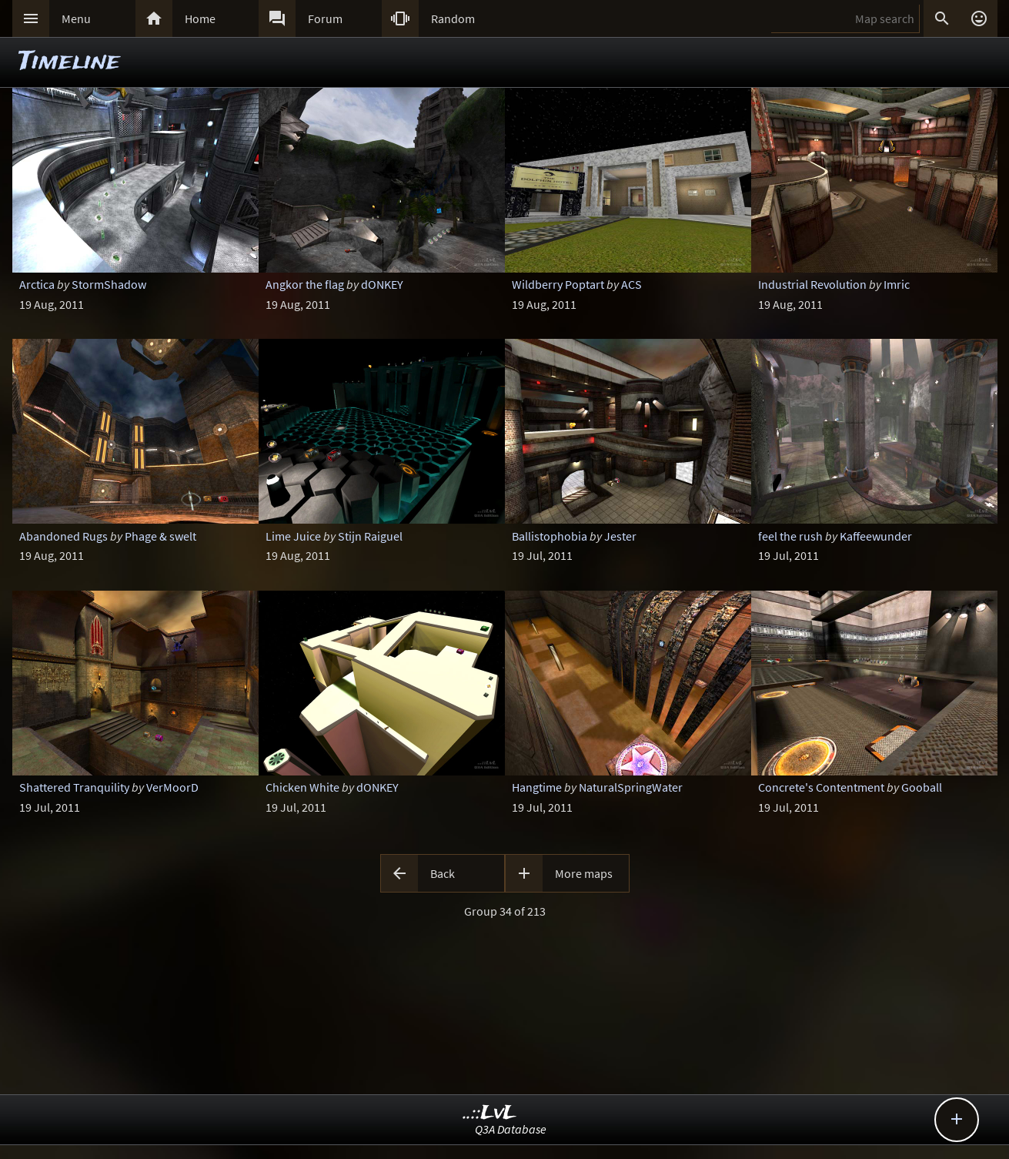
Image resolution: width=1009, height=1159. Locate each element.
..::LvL (490, 1113)
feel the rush (790, 536)
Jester (620, 536)
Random (453, 18)
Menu (76, 18)
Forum (325, 18)
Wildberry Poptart (558, 284)
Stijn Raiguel (370, 536)
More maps (584, 873)
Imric (897, 284)
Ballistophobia (549, 536)
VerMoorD (172, 787)
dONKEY (382, 284)
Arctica (37, 284)
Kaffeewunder (876, 536)
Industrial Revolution (812, 284)
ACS (631, 284)
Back (442, 873)
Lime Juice (293, 536)
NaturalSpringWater (631, 787)
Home (200, 18)
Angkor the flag (305, 284)
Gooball (921, 787)
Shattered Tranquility (74, 787)
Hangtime (537, 787)
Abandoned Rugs (63, 536)
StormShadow (109, 284)
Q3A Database (510, 1129)
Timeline (69, 62)
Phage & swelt (160, 536)
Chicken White (302, 787)
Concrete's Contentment (821, 787)
